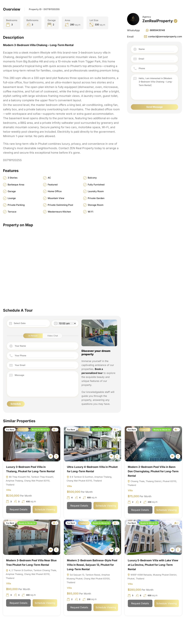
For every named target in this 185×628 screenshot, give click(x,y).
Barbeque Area (16, 184)
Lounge (12, 198)
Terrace (12, 211)
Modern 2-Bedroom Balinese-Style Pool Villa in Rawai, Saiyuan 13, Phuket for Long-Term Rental (92, 565)
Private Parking (16, 205)
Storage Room (95, 205)
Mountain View (56, 198)
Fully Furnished (96, 184)
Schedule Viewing (45, 510)
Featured (52, 184)
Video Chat (52, 336)
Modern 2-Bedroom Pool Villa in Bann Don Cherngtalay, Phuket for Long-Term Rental (153, 471)
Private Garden (96, 198)
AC (49, 177)
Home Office (55, 191)
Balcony (92, 177)
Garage (12, 191)
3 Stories (12, 177)
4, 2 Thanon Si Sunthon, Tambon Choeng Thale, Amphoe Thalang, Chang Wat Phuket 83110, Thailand (31, 575)
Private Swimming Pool (60, 205)
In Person (32, 336)
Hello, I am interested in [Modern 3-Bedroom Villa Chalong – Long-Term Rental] (156, 87)
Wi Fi (90, 211)
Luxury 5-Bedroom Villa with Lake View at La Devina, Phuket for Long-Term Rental (153, 565)
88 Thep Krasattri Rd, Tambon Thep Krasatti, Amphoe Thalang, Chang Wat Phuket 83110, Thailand (30, 481)
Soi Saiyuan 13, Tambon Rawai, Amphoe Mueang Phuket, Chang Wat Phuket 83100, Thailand (88, 579)
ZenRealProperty (157, 21)
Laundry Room (96, 191)
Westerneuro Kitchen (59, 211)
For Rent (10, 430)
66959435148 (155, 30)
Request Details (18, 510)
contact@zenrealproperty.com (163, 36)
